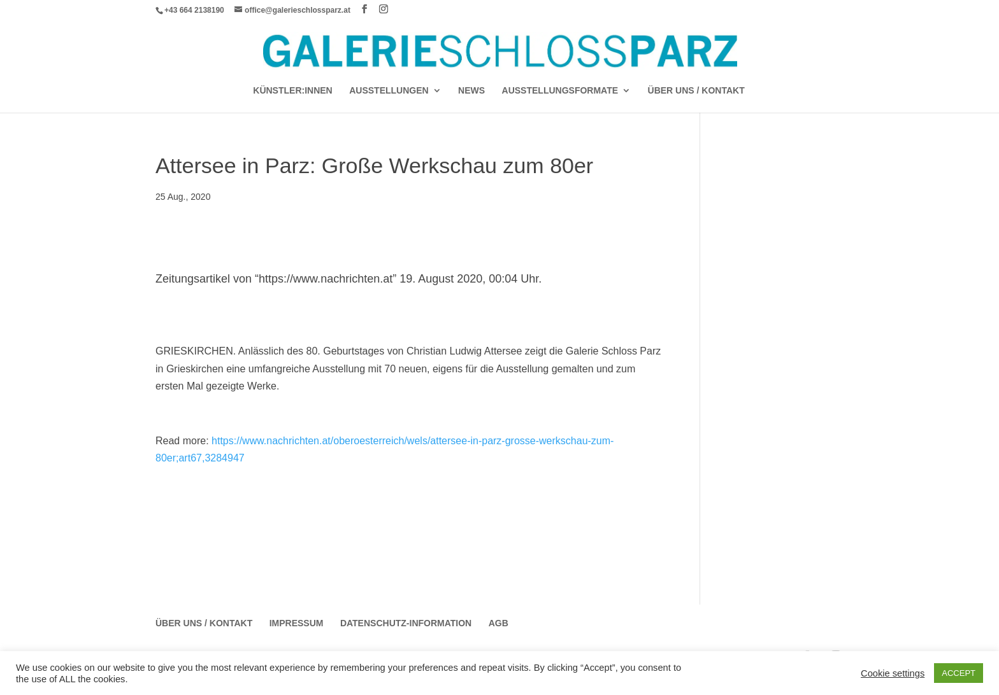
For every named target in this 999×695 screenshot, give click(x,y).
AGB (498, 623)
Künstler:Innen (292, 90)
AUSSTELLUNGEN (388, 90)
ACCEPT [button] (958, 673)
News (471, 90)
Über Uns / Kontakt (696, 90)
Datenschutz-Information (405, 623)
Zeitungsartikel (194, 278)
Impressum (297, 623)
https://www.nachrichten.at (325, 278)
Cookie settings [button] (892, 673)
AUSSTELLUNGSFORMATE (560, 90)
